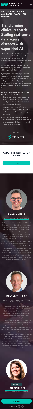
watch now (16, 163)
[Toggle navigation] (31, 4)
